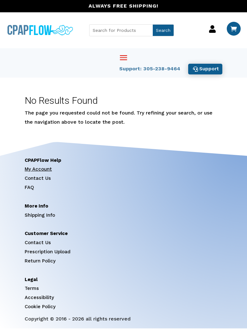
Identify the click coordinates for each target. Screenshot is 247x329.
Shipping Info (40, 216)
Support (208, 69)
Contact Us (38, 179)
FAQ (29, 188)
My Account (38, 170)
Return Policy (40, 261)
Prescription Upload (48, 252)
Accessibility (39, 298)
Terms (32, 289)
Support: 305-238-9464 (148, 69)
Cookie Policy (40, 307)
